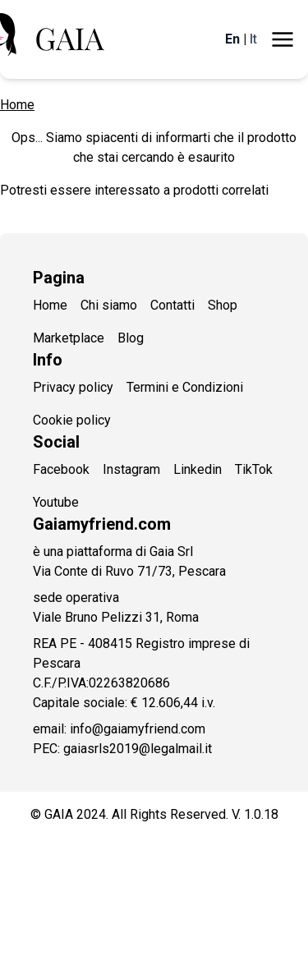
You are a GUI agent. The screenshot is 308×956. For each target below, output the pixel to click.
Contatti (172, 305)
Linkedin (197, 469)
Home (17, 105)
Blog (130, 338)
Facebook (61, 469)
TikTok (254, 469)
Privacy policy (73, 387)
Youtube (56, 502)
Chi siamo (108, 305)
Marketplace (68, 338)
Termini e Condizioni (184, 387)
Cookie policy (72, 420)
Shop (222, 305)
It (253, 39)
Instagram (131, 469)
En (232, 39)
